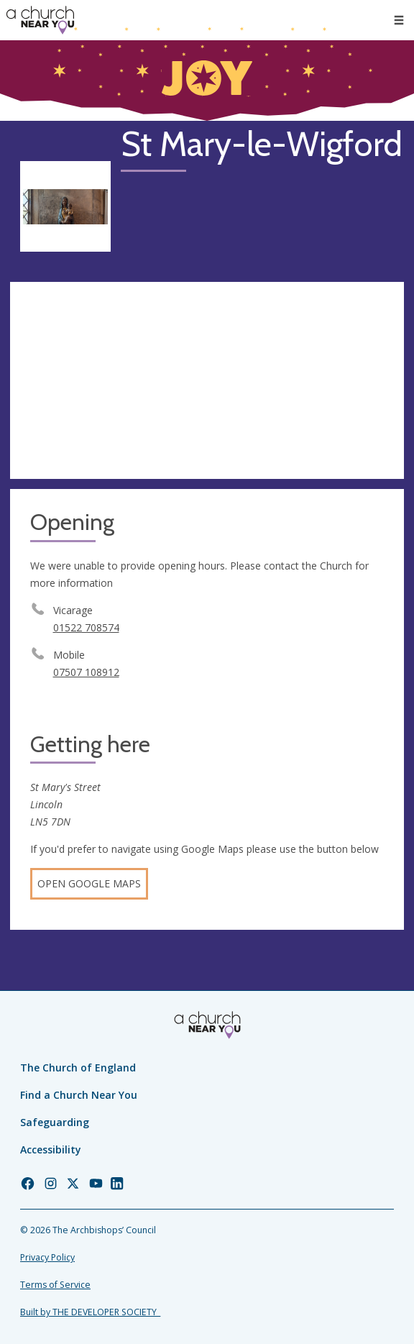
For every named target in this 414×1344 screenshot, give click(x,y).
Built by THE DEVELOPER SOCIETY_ (90, 1312)
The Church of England (78, 1067)
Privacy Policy (47, 1257)
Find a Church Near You (78, 1095)
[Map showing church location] (207, 380)
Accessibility (50, 1149)
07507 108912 (86, 672)
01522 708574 (86, 627)
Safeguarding (54, 1122)
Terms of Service (55, 1285)
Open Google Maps (89, 883)
